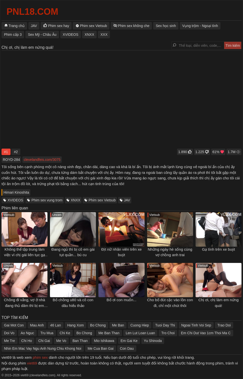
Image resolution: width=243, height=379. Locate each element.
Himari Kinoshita (16, 192)
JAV (127, 200)
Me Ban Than (108, 333)
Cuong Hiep (139, 325)
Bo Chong (98, 325)
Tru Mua (46, 333)
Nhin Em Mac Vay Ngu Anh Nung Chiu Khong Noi (42, 348)
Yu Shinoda (153, 341)
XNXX (75, 200)
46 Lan (55, 325)
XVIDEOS (15, 200)
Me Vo (61, 341)
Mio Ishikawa (104, 341)
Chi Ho (26, 341)
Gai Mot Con (14, 325)
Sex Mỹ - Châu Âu (42, 35)
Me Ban (118, 325)
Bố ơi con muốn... (122, 300)
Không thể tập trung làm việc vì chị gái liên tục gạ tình (24, 255)
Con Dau (127, 348)
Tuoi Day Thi (165, 325)
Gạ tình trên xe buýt (218, 249)
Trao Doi (224, 325)
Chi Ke (65, 333)
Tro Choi (167, 333)
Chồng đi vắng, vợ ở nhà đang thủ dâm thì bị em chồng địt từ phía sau (24, 305)
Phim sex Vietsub (102, 200)
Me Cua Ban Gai (101, 348)
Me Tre (9, 341)
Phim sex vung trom (47, 200)
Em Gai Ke (129, 341)
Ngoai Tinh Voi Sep (196, 325)
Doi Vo (9, 333)
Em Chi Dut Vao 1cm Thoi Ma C (206, 333)
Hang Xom (75, 325)
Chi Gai (44, 341)
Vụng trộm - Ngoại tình (200, 26)
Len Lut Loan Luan (140, 333)
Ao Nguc (27, 333)
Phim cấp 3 (13, 35)
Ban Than (80, 341)
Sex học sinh (166, 26)
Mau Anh (37, 325)
